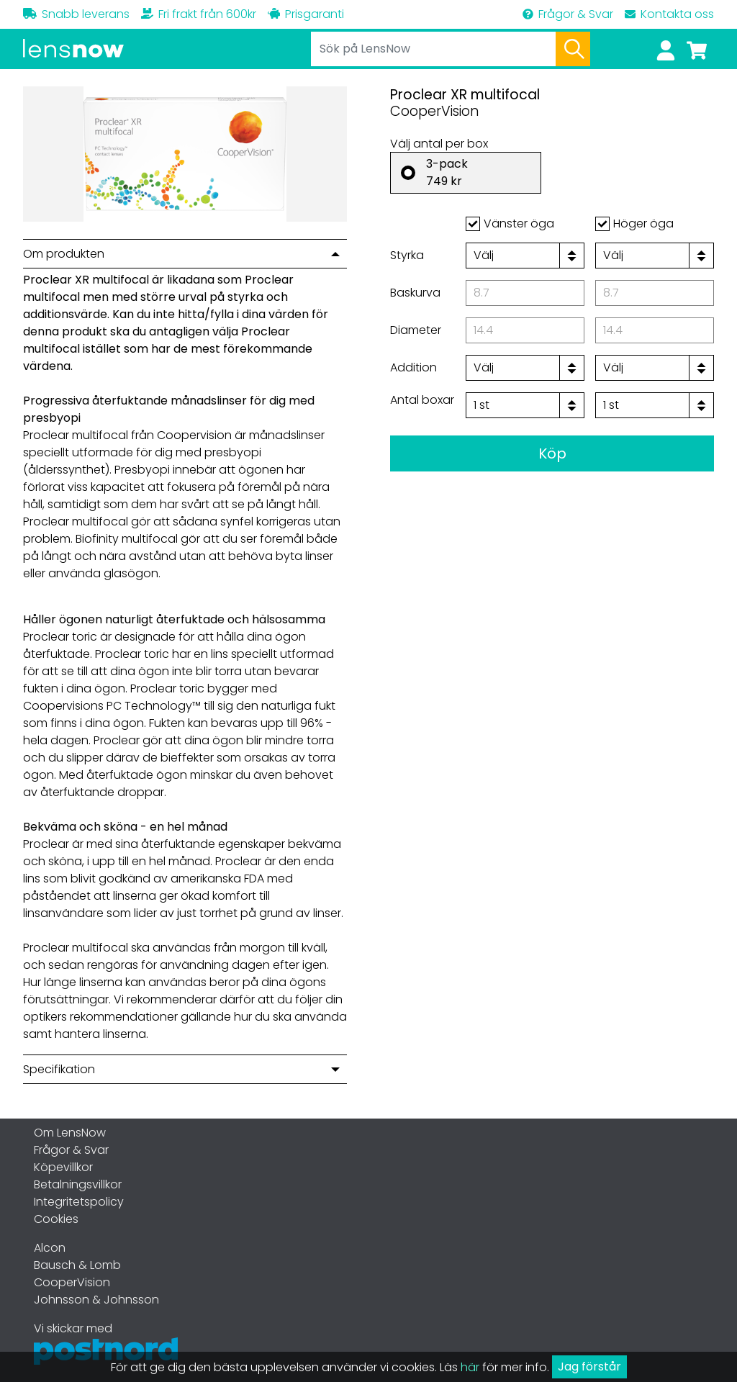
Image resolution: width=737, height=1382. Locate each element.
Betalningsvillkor (78, 1184)
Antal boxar (422, 400)
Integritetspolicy (79, 1201)
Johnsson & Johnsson (96, 1299)
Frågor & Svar (568, 14)
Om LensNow (70, 1132)
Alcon (49, 1247)
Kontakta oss (669, 14)
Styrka (407, 255)
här (470, 1367)
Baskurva (415, 292)
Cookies (56, 1219)
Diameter (415, 330)
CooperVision (72, 1282)
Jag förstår (589, 1366)
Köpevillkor (63, 1167)
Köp (552, 453)
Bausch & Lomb (77, 1265)
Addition (413, 367)
